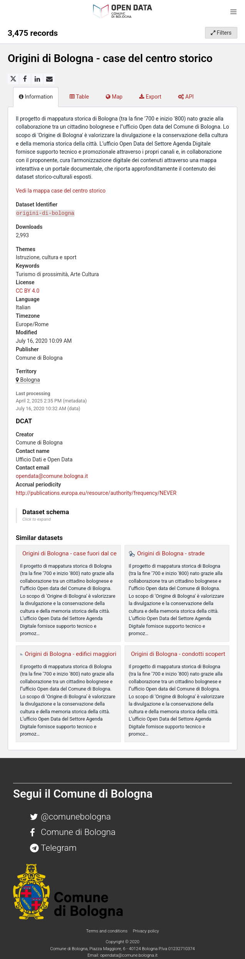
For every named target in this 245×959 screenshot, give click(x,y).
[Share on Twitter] (13, 79)
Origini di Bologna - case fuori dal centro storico (84, 553)
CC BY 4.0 (27, 291)
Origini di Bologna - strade (171, 553)
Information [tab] (36, 97)
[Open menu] (233, 11)
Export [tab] (150, 97)
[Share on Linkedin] (37, 79)
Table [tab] (79, 97)
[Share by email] (49, 79)
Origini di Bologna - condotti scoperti (179, 654)
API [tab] (185, 97)
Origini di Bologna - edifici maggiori (71, 654)
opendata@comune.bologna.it (52, 476)
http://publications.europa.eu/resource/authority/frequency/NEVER (96, 493)
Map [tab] (114, 97)
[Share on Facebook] (25, 79)
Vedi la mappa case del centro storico (61, 191)
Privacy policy (146, 931)
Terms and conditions (107, 931)
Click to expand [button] (36, 519)
